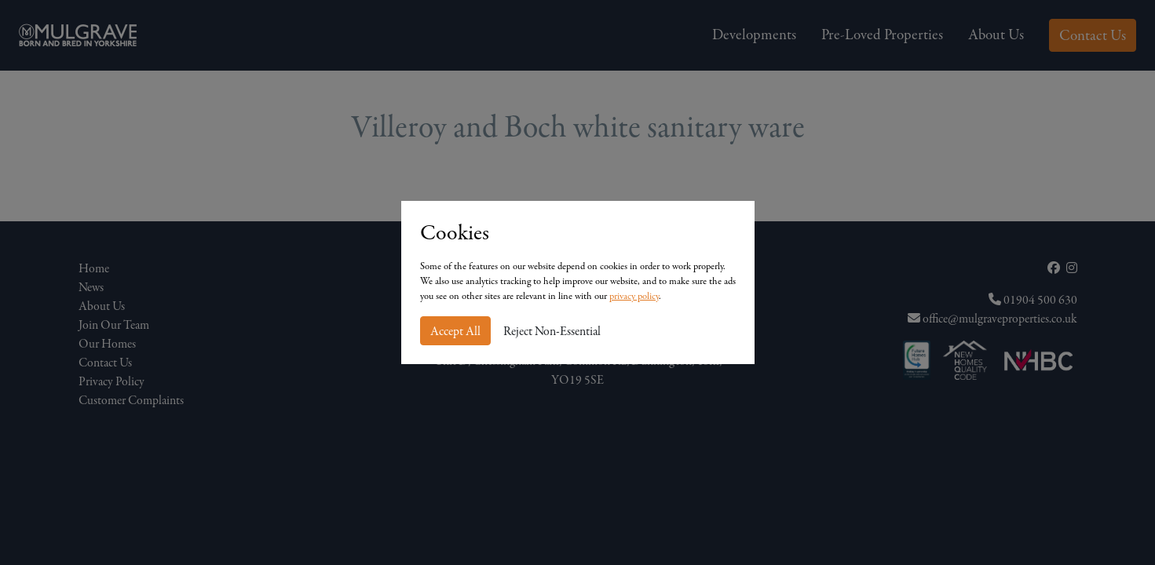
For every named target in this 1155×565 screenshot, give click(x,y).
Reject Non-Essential (552, 331)
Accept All (455, 331)
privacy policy (634, 296)
